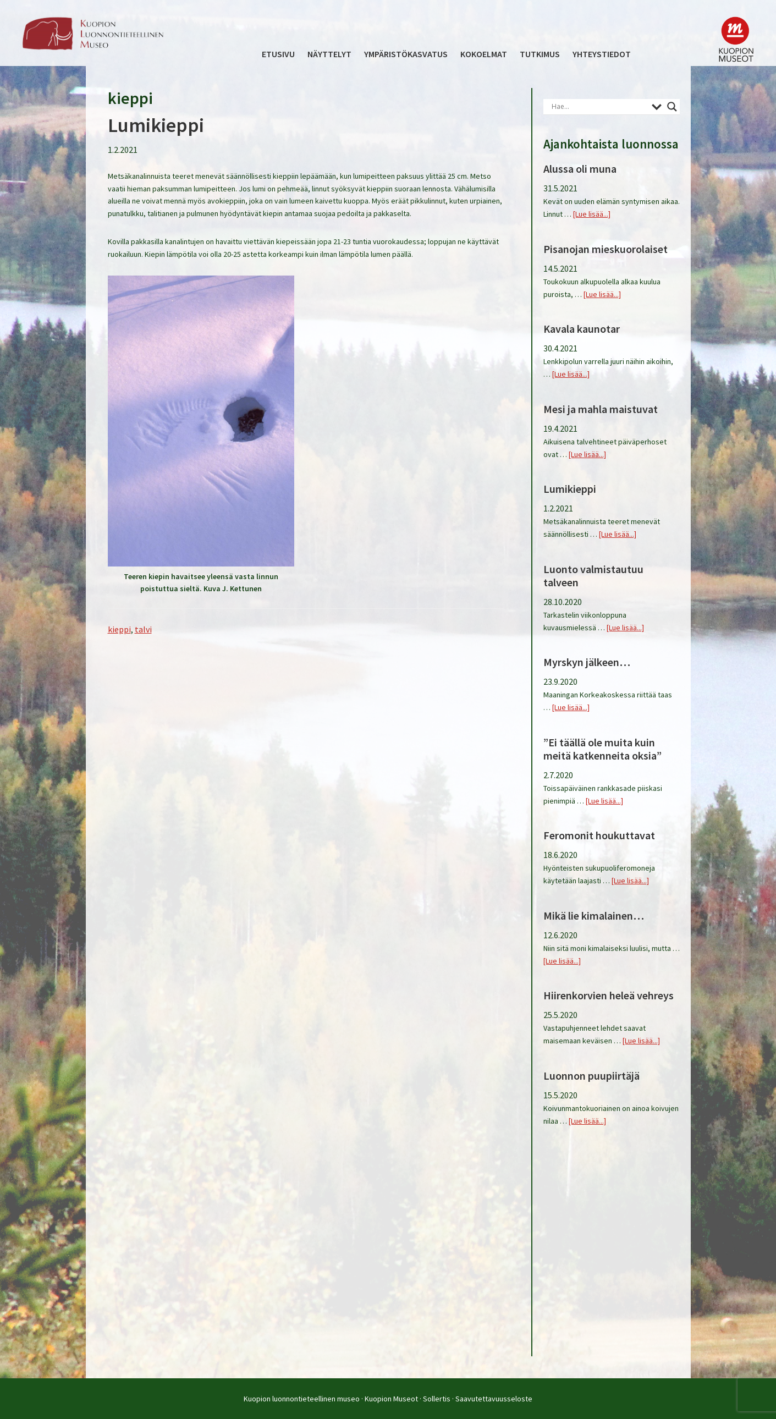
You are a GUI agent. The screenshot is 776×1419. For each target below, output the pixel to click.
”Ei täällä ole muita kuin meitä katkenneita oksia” (602, 748)
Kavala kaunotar (581, 329)
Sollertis (436, 1399)
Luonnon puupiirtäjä (591, 1075)
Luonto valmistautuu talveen (593, 575)
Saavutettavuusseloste (493, 1399)
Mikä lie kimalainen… (593, 915)
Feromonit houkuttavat (599, 835)
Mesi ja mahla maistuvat (600, 409)
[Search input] (599, 106)
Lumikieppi (156, 125)
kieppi (119, 629)
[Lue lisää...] (591, 214)
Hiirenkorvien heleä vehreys (608, 995)
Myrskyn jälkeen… (586, 662)
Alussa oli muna (580, 168)
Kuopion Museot (391, 1399)
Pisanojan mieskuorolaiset (605, 249)
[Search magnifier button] (672, 106)
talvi (143, 629)
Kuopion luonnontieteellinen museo (302, 1399)
